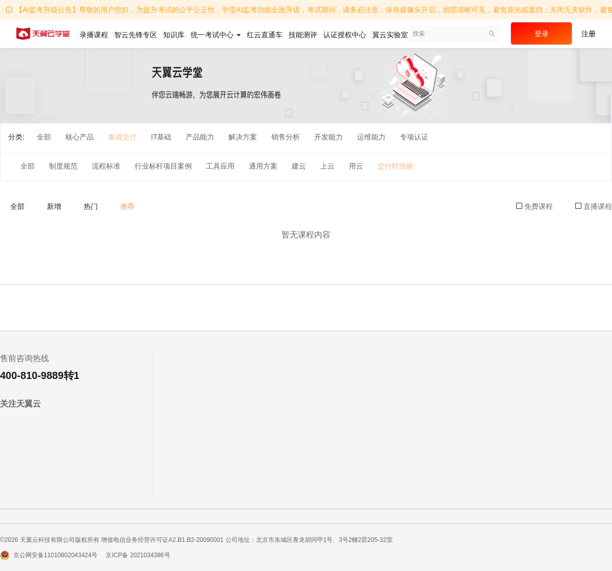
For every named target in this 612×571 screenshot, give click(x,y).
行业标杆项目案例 (163, 166)
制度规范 (63, 166)
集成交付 (122, 137)
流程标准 (106, 166)
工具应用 (220, 166)
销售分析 (285, 137)
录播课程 (94, 35)
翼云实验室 (390, 35)
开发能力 (328, 137)
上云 (327, 166)
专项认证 (414, 137)
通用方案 (263, 166)
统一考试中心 (216, 35)
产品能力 (200, 137)
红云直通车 (265, 35)
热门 (91, 206)
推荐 (127, 206)
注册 (588, 34)
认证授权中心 (344, 35)
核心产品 (79, 137)
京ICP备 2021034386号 (138, 555)
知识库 (174, 35)
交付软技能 (395, 166)
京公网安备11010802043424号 (55, 555)
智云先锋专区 (135, 35)
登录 (541, 34)
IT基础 (161, 137)
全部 (44, 137)
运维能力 (371, 137)
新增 (54, 206)
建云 (299, 166)
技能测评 (303, 35)
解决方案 (242, 137)
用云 (356, 166)
